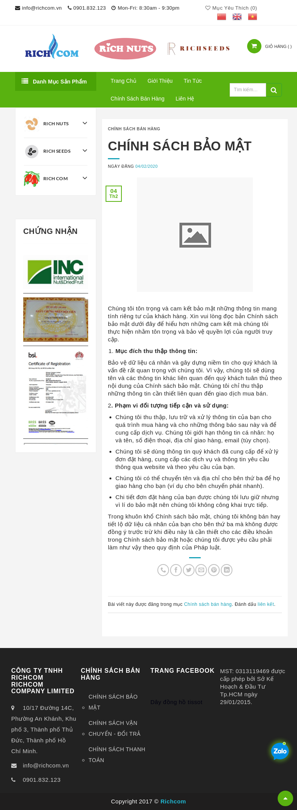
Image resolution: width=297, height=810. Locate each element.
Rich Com (55, 179)
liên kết (266, 604)
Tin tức (193, 81)
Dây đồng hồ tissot (176, 687)
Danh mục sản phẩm (54, 81)
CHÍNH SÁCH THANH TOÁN (117, 754)
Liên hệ (185, 98)
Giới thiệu (159, 81)
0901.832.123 (42, 779)
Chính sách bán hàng (137, 98)
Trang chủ (124, 81)
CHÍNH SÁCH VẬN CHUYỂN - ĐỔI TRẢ (115, 728)
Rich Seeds (55, 151)
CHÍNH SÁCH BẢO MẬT (113, 702)
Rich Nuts (55, 124)
